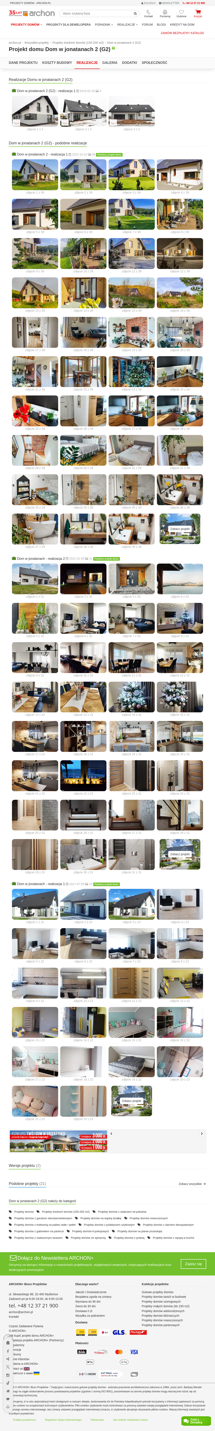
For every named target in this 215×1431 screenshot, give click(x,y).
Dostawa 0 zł (83, 1311)
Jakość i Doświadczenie (91, 1292)
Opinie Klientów (19, 1359)
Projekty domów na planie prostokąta (139, 1231)
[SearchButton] (135, 13)
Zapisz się (193, 1264)
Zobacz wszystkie (192, 1184)
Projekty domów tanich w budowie (164, 1296)
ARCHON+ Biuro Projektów (28, 1284)
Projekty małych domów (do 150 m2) (165, 1306)
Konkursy (15, 1354)
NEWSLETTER (169, 3)
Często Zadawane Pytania (26, 1326)
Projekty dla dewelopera (68, 24)
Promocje (15, 1349)
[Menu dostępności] (8, 1321)
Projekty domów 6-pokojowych (90, 1231)
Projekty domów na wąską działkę (100, 1218)
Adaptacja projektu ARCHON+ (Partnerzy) (36, 1340)
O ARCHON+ (17, 1330)
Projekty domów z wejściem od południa (122, 1211)
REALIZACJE (127, 24)
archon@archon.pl (21, 1312)
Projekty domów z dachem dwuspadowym (168, 1224)
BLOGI (161, 24)
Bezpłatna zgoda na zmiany (93, 1296)
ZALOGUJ (148, 3)
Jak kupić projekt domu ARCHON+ (31, 1335)
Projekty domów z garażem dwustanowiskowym (43, 1218)
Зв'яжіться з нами (24, 1373)
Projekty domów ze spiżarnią (88, 1237)
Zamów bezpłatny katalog (182, 33)
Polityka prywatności (24, 1419)
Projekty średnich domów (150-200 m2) (66, 1211)
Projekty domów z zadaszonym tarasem (38, 1237)
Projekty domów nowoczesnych (149, 1218)
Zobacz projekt (180, 528)
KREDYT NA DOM (182, 24)
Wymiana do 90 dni (88, 1301)
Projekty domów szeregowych (161, 1301)
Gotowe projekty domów (157, 1292)
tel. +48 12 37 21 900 (33, 1305)
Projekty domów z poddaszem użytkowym (109, 1224)
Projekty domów (26, 24)
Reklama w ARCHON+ (23, 1363)
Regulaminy (16, 1345)
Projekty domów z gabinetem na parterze (39, 1231)
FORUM (147, 24)
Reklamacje (97, 1419)
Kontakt (14, 1316)
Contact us (19, 1368)
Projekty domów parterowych (161, 1325)
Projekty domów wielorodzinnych (163, 1311)
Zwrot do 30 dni (85, 1306)
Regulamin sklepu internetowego (63, 1419)
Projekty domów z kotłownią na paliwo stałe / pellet (45, 1224)
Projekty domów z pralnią (129, 1237)
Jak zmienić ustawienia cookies (130, 1419)
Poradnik (104, 24)
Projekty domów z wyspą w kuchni (173, 1237)
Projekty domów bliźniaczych (160, 1315)
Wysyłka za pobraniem (90, 1315)
